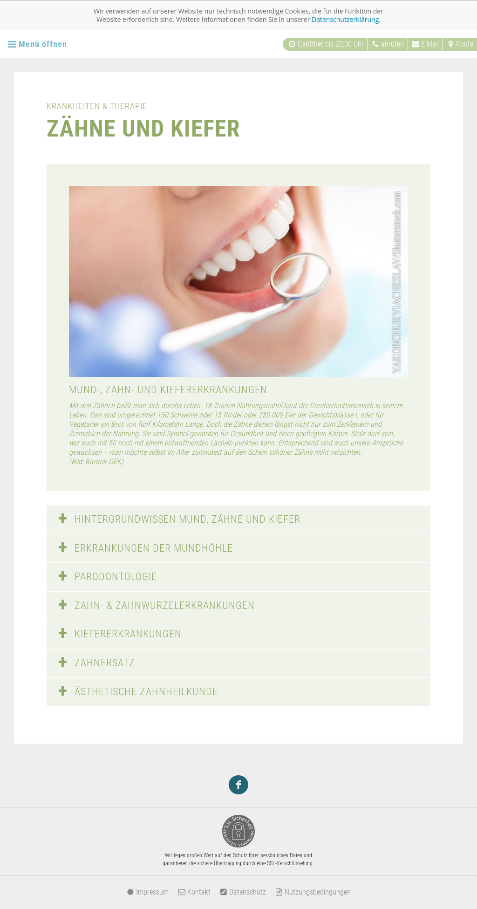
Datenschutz (243, 892)
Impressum (148, 892)
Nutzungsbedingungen (313, 892)
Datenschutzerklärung (345, 19)
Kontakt (194, 892)
